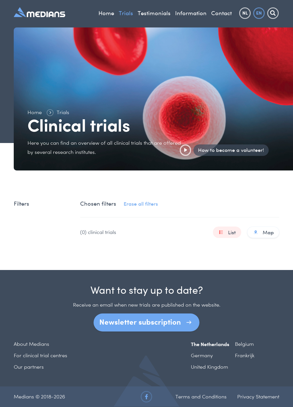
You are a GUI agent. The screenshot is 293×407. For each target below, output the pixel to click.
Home (106, 13)
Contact (221, 13)
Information (191, 13)
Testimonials (154, 13)
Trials (126, 13)
